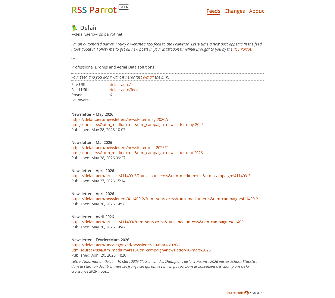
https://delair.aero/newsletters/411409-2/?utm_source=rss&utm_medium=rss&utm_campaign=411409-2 (164, 198)
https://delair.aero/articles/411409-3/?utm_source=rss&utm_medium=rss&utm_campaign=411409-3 (160, 175)
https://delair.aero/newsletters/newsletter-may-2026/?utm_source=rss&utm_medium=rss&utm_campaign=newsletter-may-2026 (137, 122)
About (256, 10)
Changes (235, 10)
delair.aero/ (120, 84)
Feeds (213, 10)
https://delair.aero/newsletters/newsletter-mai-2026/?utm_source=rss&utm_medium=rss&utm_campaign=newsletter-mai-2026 (137, 150)
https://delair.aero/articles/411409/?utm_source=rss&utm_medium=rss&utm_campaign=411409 (157, 221)
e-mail (148, 77)
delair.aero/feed (124, 89)
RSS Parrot (242, 49)
